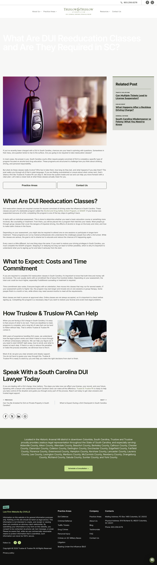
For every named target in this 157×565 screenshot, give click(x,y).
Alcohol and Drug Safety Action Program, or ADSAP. (65, 211)
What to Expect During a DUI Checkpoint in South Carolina (82, 401)
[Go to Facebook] (15, 542)
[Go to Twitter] (19, 542)
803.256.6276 (130, 2)
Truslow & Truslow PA (85, 388)
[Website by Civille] (28, 510)
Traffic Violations (123, 92)
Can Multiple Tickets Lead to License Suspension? (131, 97)
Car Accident (120, 104)
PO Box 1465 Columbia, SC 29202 (133, 518)
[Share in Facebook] (5, 416)
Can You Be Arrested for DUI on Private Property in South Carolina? (28, 402)
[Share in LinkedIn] (18, 416)
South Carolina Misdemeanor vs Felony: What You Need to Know (133, 122)
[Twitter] (152, 2)
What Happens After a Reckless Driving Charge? (133, 108)
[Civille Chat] (152, 560)
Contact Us (116, 11)
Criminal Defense (122, 116)
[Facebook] (147, 2)
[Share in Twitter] (12, 416)
